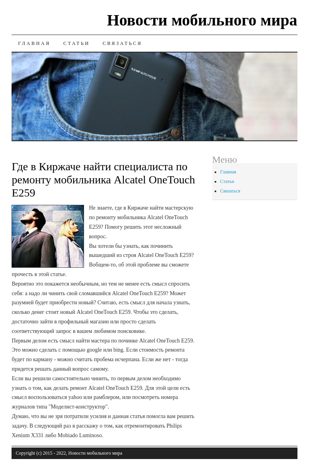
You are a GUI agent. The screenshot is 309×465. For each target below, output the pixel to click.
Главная (34, 43)
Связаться (122, 43)
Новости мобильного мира (202, 20)
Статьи (76, 43)
